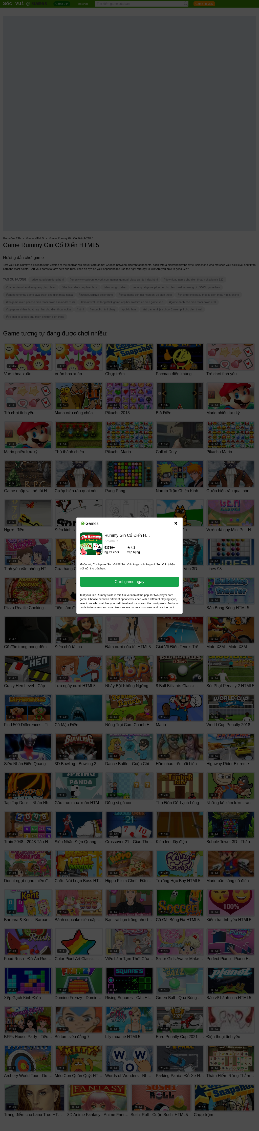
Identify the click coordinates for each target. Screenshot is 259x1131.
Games (90, 523)
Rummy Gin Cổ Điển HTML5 (130, 535)
